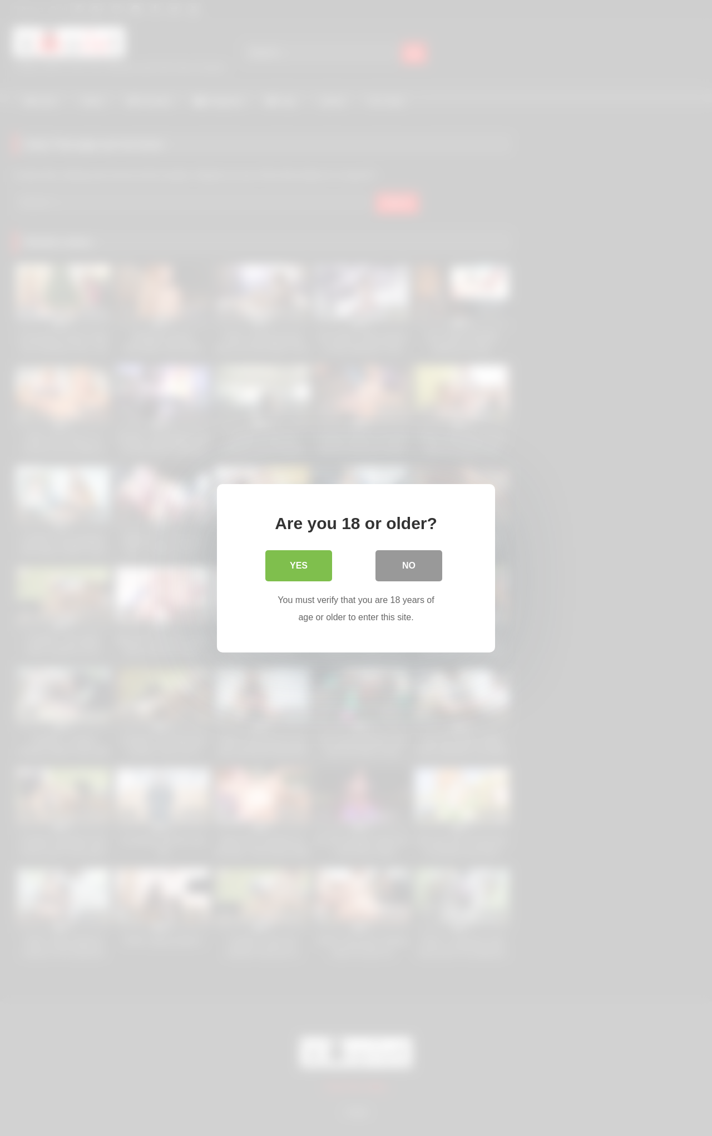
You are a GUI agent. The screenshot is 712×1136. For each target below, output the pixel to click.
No (409, 565)
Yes (299, 565)
